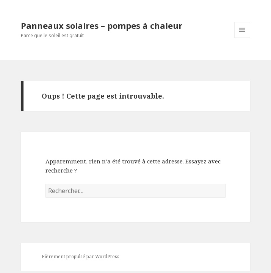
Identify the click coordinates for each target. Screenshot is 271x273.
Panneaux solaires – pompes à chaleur (101, 25)
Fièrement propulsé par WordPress (80, 256)
